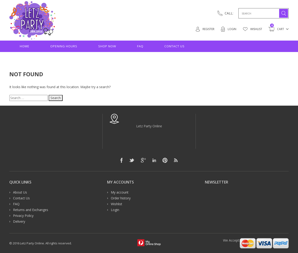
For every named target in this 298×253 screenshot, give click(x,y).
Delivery (19, 221)
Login (227, 29)
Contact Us (174, 46)
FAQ (140, 46)
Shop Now (107, 46)
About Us (20, 192)
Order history (121, 198)
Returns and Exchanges (30, 210)
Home (24, 46)
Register (203, 29)
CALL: (229, 13)
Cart (276, 29)
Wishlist (251, 29)
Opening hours (63, 46)
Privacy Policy (23, 215)
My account (120, 192)
